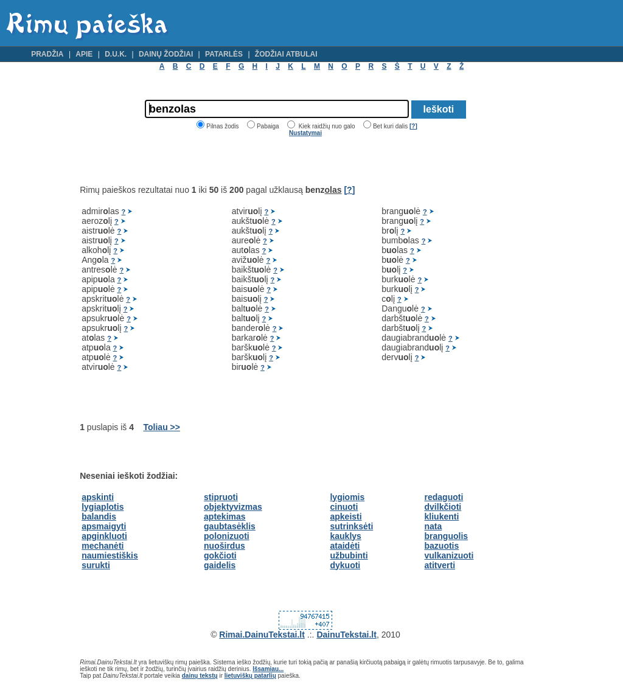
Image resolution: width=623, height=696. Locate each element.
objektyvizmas (233, 507)
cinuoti (344, 507)
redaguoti (444, 497)
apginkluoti (104, 536)
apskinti (98, 497)
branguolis (446, 536)
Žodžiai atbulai (286, 54)
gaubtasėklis (230, 526)
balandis (99, 516)
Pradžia (47, 54)
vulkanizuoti (449, 555)
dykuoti (345, 565)
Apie (83, 54)
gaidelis (219, 565)
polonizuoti (226, 536)
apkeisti (345, 516)
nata (433, 526)
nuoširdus (224, 546)
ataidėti (345, 546)
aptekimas (224, 516)
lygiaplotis (103, 507)
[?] (413, 126)
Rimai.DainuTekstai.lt (262, 634)
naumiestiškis (110, 555)
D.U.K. (116, 54)
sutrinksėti (351, 526)
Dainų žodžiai (166, 54)
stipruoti (221, 497)
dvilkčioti (443, 507)
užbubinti (348, 555)
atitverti (440, 565)
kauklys (345, 536)
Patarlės (224, 54)
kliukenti (442, 516)
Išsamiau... (268, 669)
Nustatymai (305, 133)
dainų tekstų (200, 675)
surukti (96, 565)
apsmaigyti (104, 526)
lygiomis (347, 497)
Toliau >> (162, 427)
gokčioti (220, 555)
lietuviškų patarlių (250, 675)
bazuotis (442, 546)
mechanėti (103, 546)
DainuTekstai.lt (346, 634)
